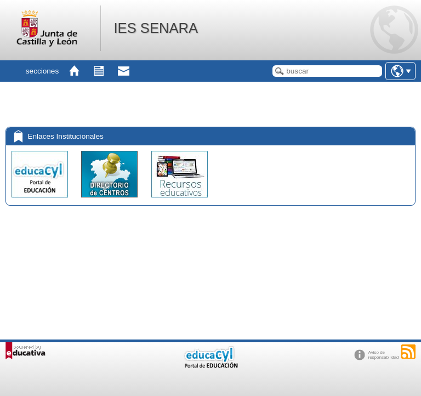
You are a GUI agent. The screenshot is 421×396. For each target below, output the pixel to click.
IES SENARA (155, 28)
